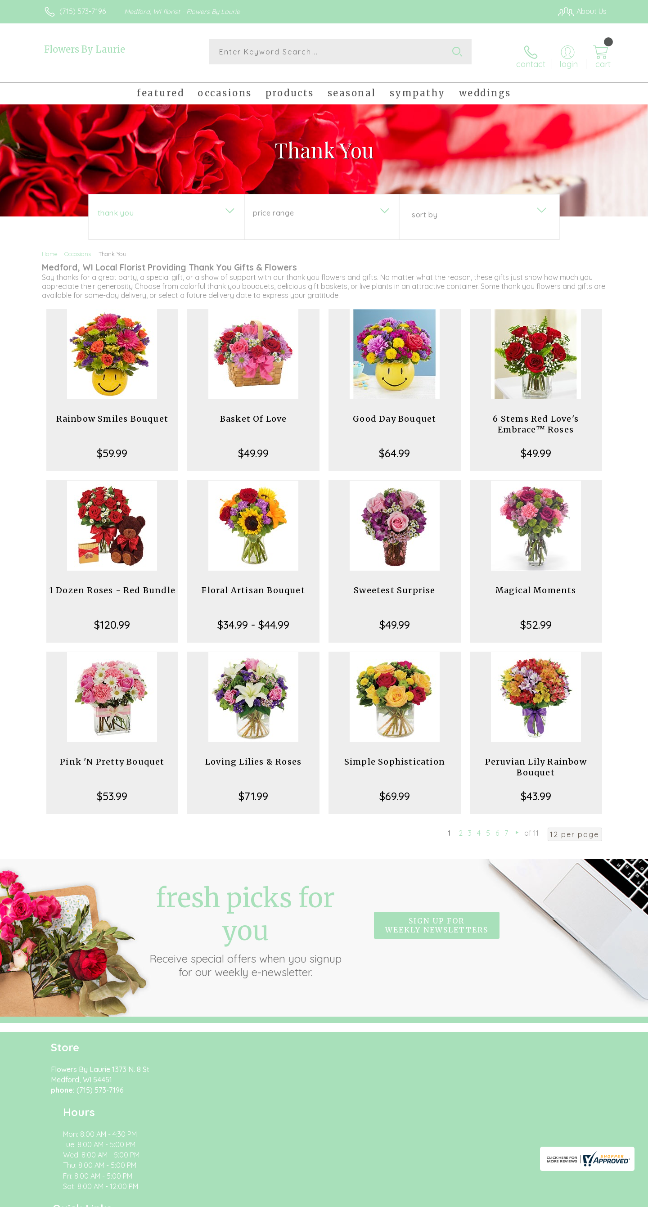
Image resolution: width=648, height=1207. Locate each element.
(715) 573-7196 (82, 11)
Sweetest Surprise (394, 583)
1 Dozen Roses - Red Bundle (112, 583)
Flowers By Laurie (84, 49)
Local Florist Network (526, 1197)
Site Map (582, 1197)
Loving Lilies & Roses (253, 754)
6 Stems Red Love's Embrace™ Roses (536, 417)
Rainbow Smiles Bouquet (112, 411)
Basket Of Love (253, 411)
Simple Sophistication (394, 754)
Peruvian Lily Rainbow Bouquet (536, 759)
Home (50, 246)
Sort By (424, 207)
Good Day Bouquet (394, 411)
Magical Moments (535, 583)
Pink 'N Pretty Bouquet (112, 754)
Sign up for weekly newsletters (436, 918)
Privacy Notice (462, 1197)
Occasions (77, 246)
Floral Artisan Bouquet (253, 583)
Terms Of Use (409, 1197)
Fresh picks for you (245, 923)
